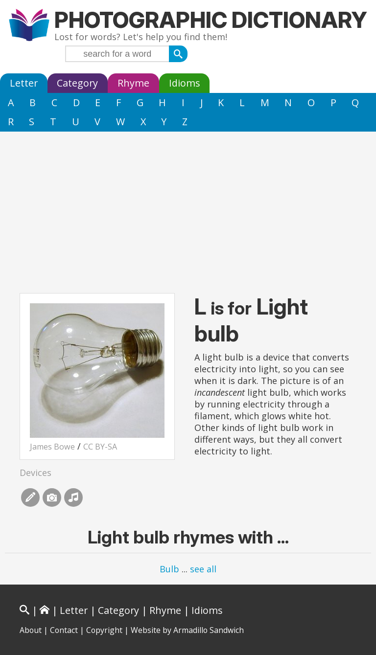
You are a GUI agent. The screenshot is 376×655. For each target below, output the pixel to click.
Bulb (169, 569)
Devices (35, 472)
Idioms (184, 83)
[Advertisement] (188, 204)
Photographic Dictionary (210, 19)
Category (77, 83)
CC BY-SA (100, 446)
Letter (24, 83)
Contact (64, 630)
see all (203, 569)
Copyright (104, 630)
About (31, 630)
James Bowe (52, 446)
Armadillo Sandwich (208, 630)
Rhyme (133, 83)
